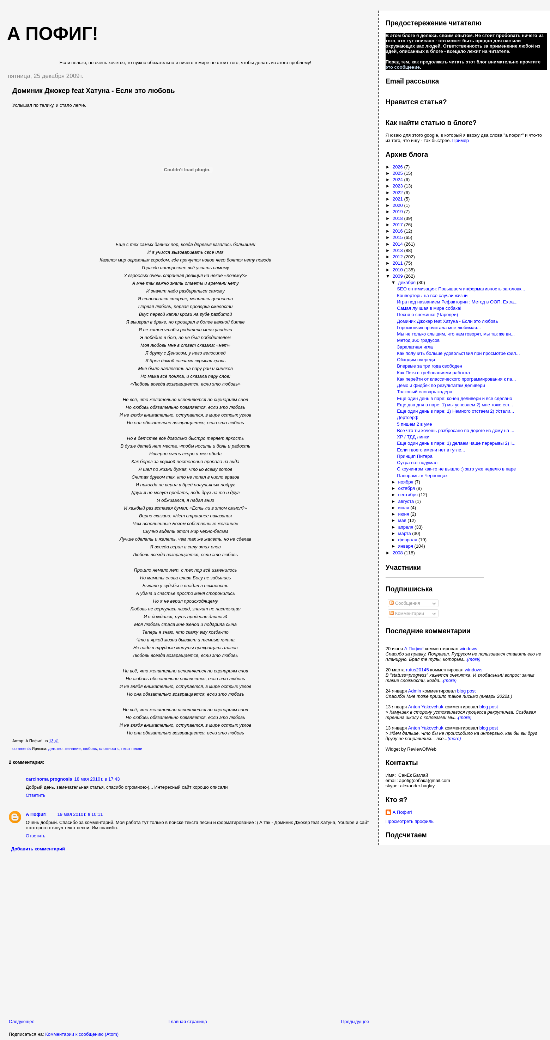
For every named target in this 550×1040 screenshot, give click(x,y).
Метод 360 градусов (418, 340)
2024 (398, 179)
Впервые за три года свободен (429, 366)
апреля (406, 527)
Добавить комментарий (38, 848)
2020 (398, 205)
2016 (398, 231)
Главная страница (188, 1021)
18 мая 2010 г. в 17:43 (97, 779)
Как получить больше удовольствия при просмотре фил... (458, 353)
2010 (398, 269)
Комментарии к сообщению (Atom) (82, 1034)
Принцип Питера (414, 456)
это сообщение (403, 67)
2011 (398, 263)
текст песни (131, 748)
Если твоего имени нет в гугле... (431, 450)
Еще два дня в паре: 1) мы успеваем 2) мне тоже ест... (455, 404)
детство (55, 748)
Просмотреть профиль (410, 821)
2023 (398, 186)
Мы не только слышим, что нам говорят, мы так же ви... (456, 334)
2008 (398, 552)
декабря (407, 282)
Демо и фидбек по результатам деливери (441, 385)
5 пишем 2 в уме (414, 424)
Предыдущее (355, 1021)
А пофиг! (52, 33)
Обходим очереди (416, 359)
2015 (398, 237)
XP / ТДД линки (413, 436)
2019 (398, 211)
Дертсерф (407, 417)
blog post (466, 691)
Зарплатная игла (415, 347)
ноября (406, 482)
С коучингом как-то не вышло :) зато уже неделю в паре (456, 469)
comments (21, 748)
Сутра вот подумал (417, 462)
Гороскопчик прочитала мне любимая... (439, 327)
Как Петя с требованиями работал (433, 372)
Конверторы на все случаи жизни (432, 295)
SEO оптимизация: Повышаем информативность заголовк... (461, 288)
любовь (90, 748)
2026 (398, 167)
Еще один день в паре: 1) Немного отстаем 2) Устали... (455, 411)
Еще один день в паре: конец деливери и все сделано (454, 398)
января (406, 546)
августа (406, 501)
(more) (474, 659)
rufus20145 (417, 669)
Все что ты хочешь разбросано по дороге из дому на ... (455, 430)
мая (403, 520)
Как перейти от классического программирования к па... (456, 379)
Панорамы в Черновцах (422, 475)
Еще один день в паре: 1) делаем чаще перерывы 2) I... (456, 443)
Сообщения (404, 603)
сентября (408, 494)
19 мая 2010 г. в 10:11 (80, 814)
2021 (398, 199)
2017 (398, 224)
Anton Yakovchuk (425, 706)
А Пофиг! (36, 814)
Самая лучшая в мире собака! (429, 308)
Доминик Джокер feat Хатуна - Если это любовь (93, 90)
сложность (109, 748)
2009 (398, 276)
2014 (398, 244)
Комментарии (406, 613)
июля (404, 507)
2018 (398, 218)
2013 (398, 250)
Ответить (36, 795)
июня (404, 514)
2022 (398, 192)
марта (405, 533)
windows (468, 648)
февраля (408, 539)
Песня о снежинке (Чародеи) (427, 314)
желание (72, 748)
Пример (460, 140)
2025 (398, 173)
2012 (398, 256)
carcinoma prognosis (49, 779)
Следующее (22, 1021)
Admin (414, 691)
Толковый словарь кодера (424, 391)
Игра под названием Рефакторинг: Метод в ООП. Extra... (457, 301)
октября (407, 488)
